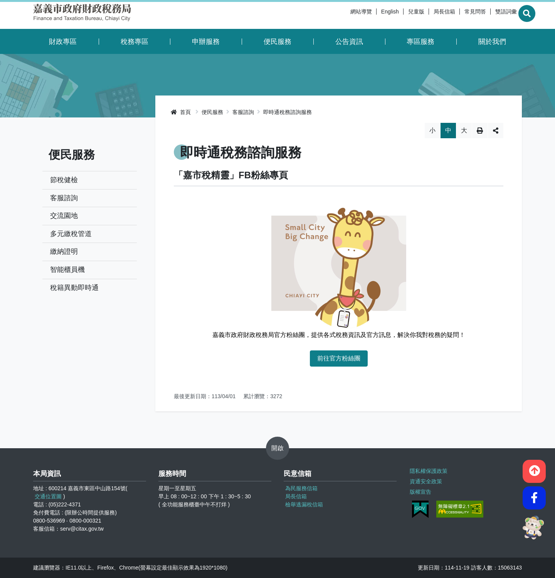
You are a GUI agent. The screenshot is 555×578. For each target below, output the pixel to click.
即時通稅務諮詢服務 (287, 112)
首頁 (181, 112)
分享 (495, 130)
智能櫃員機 (67, 269)
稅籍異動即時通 (74, 288)
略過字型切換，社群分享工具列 (338, 122)
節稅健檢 (64, 180)
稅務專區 (134, 41)
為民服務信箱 (301, 488)
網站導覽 (342, 15)
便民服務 (277, 41)
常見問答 (456, 15)
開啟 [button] (277, 448)
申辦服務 (206, 41)
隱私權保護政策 (428, 470)
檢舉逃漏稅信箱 (304, 504)
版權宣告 (420, 490)
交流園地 (64, 215)
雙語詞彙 (487, 15)
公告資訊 (349, 41)
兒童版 (397, 15)
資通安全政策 (425, 480)
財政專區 (63, 41)
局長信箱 (425, 15)
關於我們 (492, 41)
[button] (534, 468)
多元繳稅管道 (71, 234)
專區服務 (420, 41)
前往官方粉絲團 (338, 358)
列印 (480, 130)
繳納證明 (64, 251)
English (371, 15)
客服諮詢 (64, 198)
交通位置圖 (48, 496)
